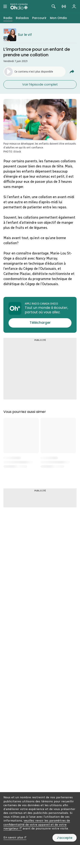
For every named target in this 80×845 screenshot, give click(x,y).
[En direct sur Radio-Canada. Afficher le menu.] (64, 6)
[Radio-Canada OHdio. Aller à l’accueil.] (19, 6)
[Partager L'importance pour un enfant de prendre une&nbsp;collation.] (72, 71)
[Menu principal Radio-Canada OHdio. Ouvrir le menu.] (5, 6)
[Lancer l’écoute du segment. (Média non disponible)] (34, 72)
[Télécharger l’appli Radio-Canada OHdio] (40, 323)
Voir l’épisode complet (40, 84)
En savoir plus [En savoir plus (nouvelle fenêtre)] (14, 837)
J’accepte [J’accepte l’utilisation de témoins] (64, 838)
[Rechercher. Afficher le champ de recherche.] (53, 6)
